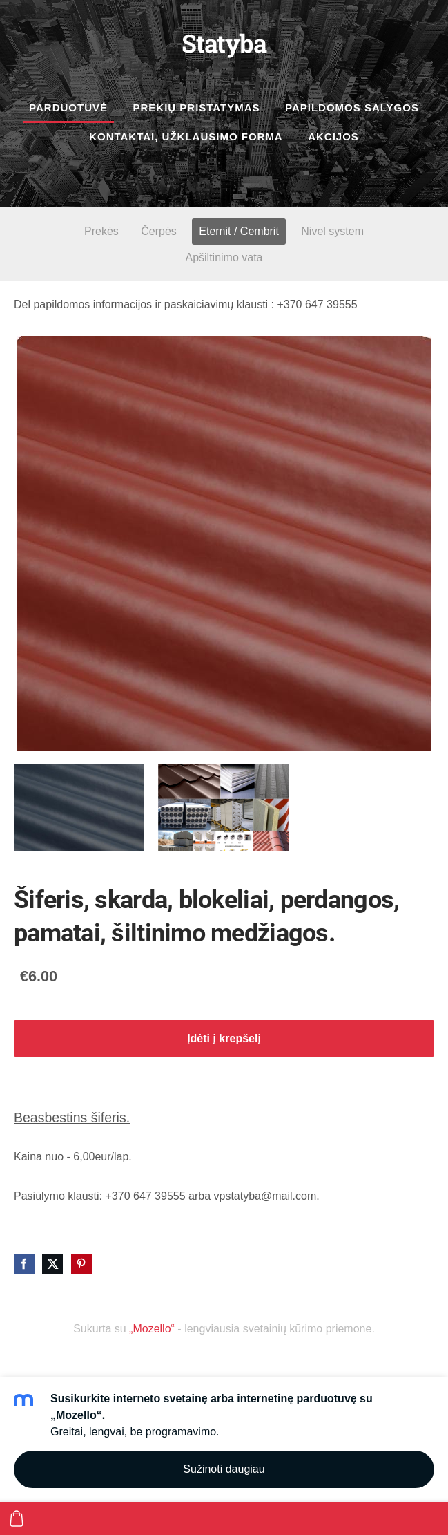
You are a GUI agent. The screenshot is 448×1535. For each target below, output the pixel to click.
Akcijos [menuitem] (333, 136)
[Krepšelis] (16, 1518)
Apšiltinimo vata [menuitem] (223, 257)
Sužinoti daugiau (223, 1469)
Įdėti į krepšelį (224, 1038)
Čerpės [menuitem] (159, 231)
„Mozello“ (152, 1329)
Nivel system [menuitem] (332, 231)
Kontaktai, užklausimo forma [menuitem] (186, 136)
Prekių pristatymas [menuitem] (196, 107)
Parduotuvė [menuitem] (68, 107)
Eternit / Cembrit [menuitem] (239, 231)
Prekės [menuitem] (101, 231)
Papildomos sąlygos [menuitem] (352, 107)
